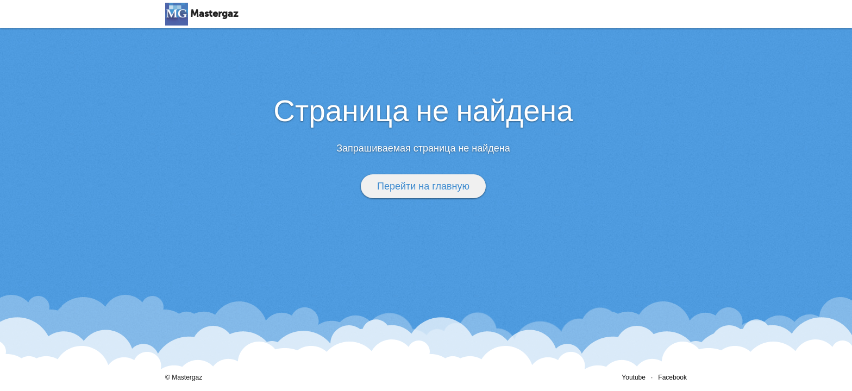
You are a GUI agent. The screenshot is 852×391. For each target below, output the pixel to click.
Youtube (634, 377)
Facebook (672, 377)
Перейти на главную (423, 186)
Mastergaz (214, 14)
